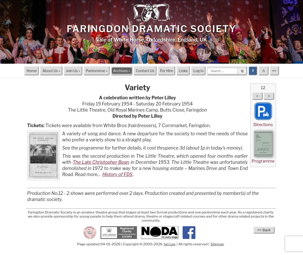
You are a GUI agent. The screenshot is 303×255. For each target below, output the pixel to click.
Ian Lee (169, 244)
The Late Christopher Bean (101, 162)
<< (274, 71)
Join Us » (73, 71)
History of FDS (117, 174)
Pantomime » (96, 71)
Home (32, 71)
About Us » (51, 71)
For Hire (166, 71)
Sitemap (217, 244)
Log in (198, 71)
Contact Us (145, 71)
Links (183, 71)
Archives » (121, 71)
